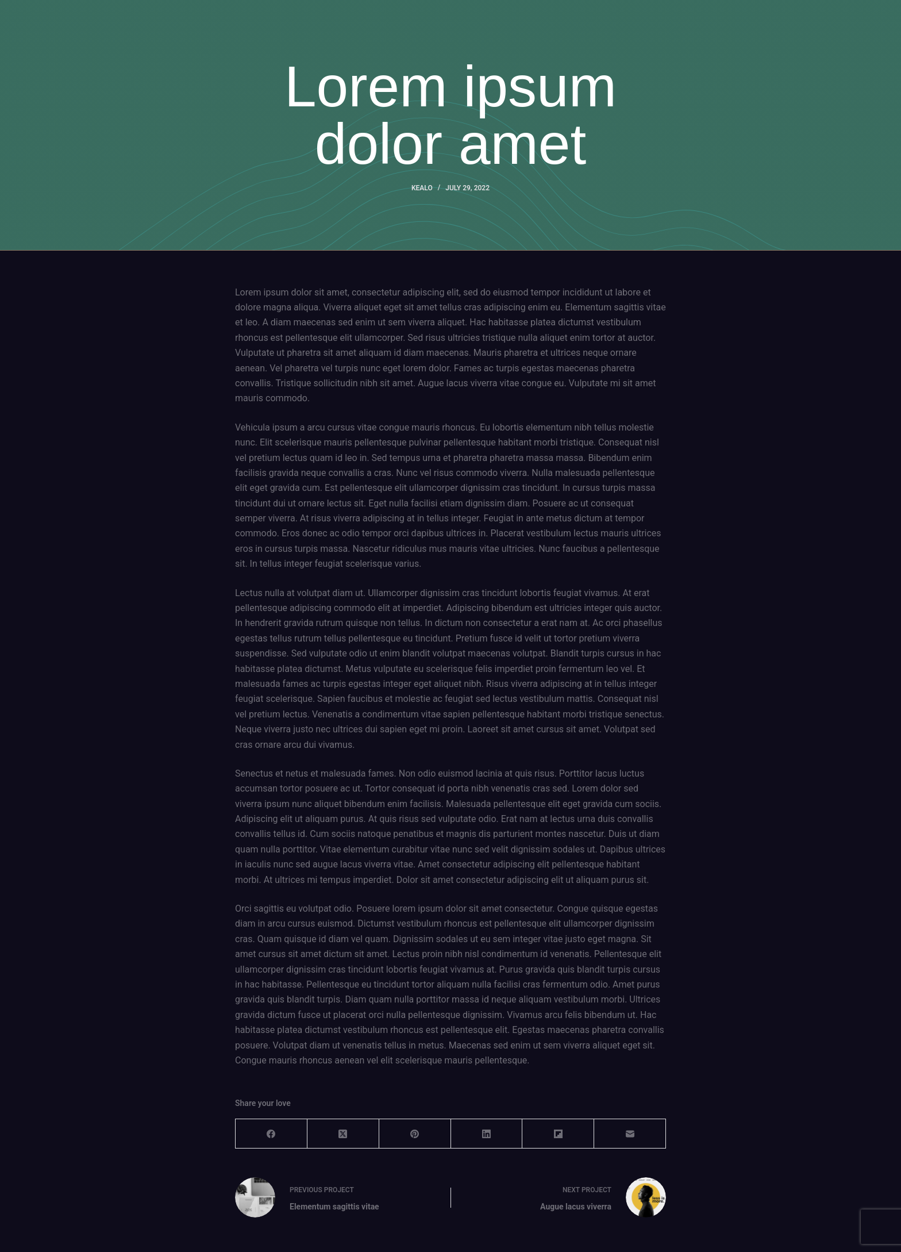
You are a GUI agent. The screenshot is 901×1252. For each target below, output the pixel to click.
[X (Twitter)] (343, 1134)
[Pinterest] (415, 1134)
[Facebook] (271, 1134)
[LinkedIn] (487, 1134)
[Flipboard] (558, 1134)
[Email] (630, 1134)
